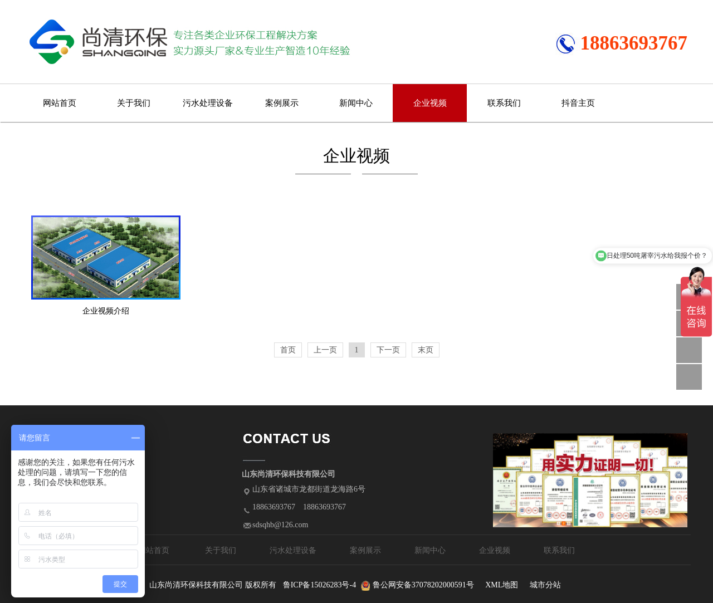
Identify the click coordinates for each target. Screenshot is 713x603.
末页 (425, 350)
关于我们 (133, 103)
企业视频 (430, 103)
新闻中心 (356, 103)
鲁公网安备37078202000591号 (423, 585)
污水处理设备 (208, 103)
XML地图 (501, 585)
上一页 (325, 350)
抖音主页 (578, 103)
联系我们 (504, 103)
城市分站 (545, 585)
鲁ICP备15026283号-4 (319, 585)
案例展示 (282, 103)
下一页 (388, 350)
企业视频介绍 (105, 311)
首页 (288, 350)
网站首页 (59, 103)
